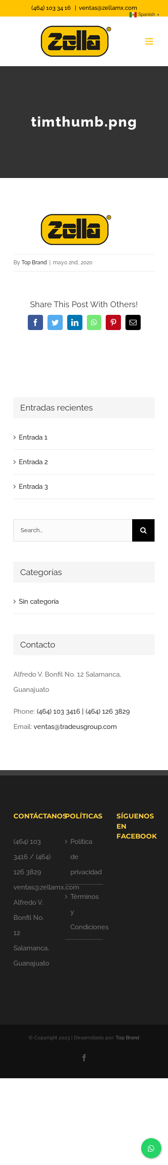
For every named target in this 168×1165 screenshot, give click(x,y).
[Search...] (72, 530)
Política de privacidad (84, 857)
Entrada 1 (33, 437)
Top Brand (34, 262)
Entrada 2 (33, 462)
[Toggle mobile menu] (150, 41)
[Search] (143, 530)
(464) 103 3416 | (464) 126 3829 (83, 711)
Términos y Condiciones (84, 912)
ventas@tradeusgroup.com (75, 727)
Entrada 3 (33, 487)
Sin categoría (39, 601)
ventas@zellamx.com (108, 7)
